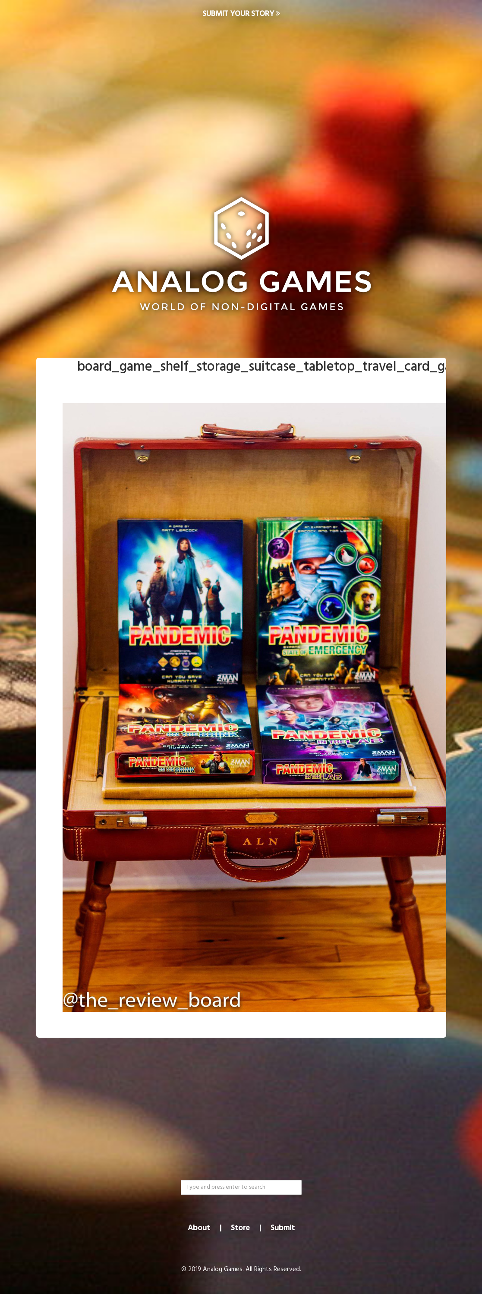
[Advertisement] (241, 97)
